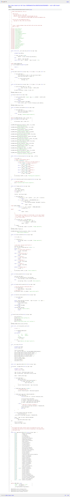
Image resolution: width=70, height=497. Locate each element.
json (68, 495)
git (19, 5)
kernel (16, 5)
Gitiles (7, 495)
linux (9, 5)
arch (51, 5)
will (21, 5)
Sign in (68, 1)
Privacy (9, 495)
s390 (54, 5)
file (31, 9)
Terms (12, 495)
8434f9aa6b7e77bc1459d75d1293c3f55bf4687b (37, 5)
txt (65, 495)
